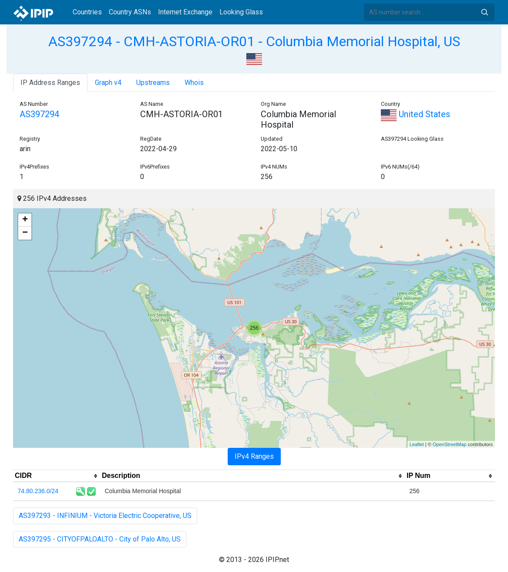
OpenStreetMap (450, 444)
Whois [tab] (194, 82)
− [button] (25, 233)
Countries (87, 12)
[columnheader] (56, 476)
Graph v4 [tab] (108, 82)
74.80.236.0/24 (38, 490)
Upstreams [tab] (153, 82)
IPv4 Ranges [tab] (254, 456)
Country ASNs (130, 12)
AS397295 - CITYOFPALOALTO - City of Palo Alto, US (100, 539)
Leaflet (417, 444)
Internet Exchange (185, 12)
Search (484, 12)
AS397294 (39, 114)
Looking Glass (241, 12)
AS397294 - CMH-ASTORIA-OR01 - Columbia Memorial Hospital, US (254, 41)
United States (415, 114)
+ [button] (25, 220)
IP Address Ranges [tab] (50, 82)
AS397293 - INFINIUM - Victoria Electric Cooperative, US (105, 515)
